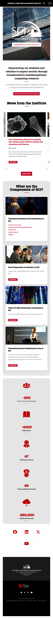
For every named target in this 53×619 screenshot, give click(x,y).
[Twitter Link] (38, 532)
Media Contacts (42, 600)
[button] (7, 33)
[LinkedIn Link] (27, 532)
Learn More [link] (12, 279)
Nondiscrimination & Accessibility (15, 600)
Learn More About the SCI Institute (26, 44)
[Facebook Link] (15, 532)
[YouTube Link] (27, 544)
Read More (13, 162)
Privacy (35, 600)
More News (26, 174)
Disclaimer (29, 600)
